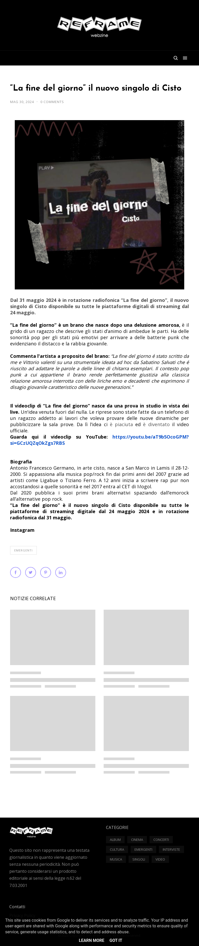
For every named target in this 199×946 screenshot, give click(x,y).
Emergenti (23, 550)
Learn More (91, 940)
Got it (115, 940)
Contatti (17, 907)
